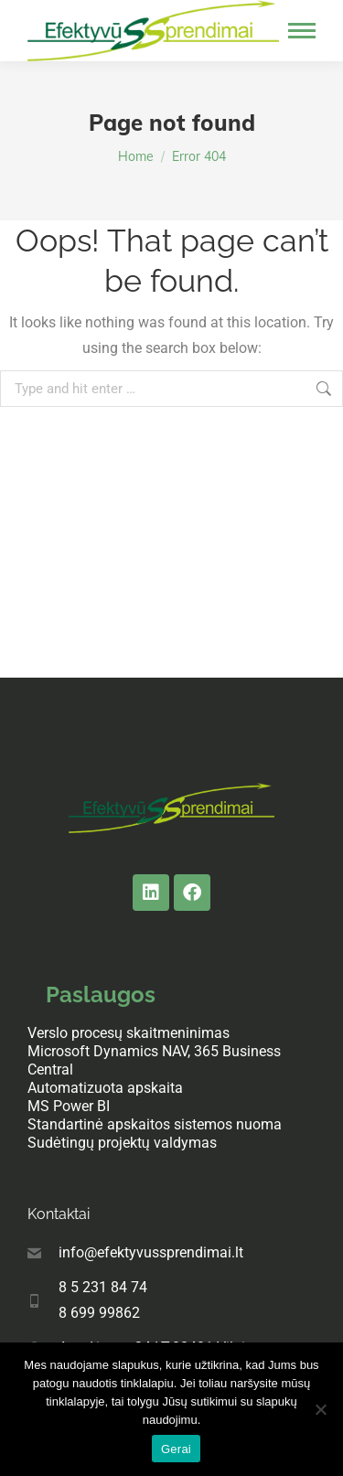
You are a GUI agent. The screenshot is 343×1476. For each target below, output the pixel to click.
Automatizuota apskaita (105, 1087)
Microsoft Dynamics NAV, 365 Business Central (154, 1060)
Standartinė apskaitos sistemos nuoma (154, 1124)
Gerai (176, 1449)
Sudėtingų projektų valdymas (122, 1142)
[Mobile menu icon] (302, 30)
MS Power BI (68, 1106)
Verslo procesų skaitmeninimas (128, 1033)
